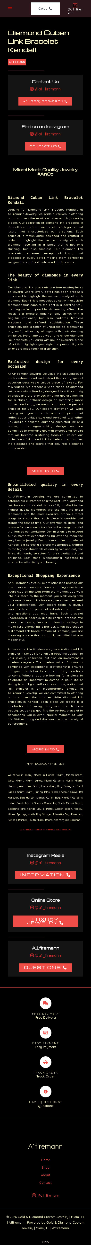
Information (42, 874)
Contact (45, 1182)
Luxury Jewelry (43, 920)
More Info (43, 471)
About (45, 1175)
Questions (42, 967)
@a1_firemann (47, 89)
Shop (46, 1167)
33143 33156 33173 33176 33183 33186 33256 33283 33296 (45, 829)
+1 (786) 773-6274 (43, 101)
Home (45, 1160)
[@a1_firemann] (75, 8)
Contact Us (43, 146)
